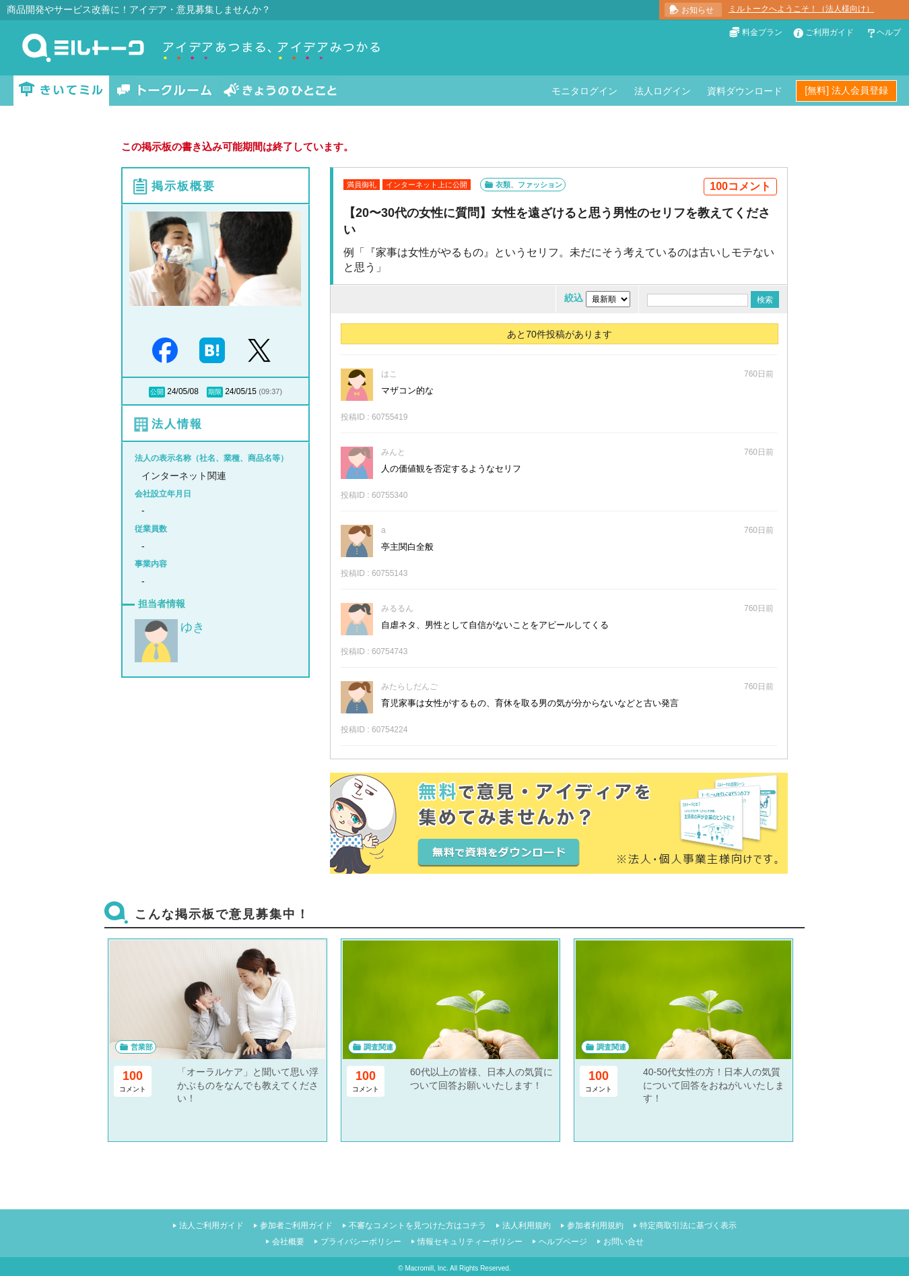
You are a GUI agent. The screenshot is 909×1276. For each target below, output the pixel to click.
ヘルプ (889, 32)
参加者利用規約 (595, 1225)
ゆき (192, 627)
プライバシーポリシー (361, 1241)
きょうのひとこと (280, 90)
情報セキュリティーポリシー (470, 1241)
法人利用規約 (526, 1225)
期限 (215, 391)
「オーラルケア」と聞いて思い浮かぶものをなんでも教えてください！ (247, 1085)
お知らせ (697, 10)
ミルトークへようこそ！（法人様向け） (801, 8)
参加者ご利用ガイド (296, 1225)
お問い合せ (623, 1241)
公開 (157, 391)
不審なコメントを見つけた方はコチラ (417, 1225)
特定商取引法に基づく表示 (688, 1225)
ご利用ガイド (829, 32)
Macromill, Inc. (426, 1268)
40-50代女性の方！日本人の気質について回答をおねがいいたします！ (713, 1085)
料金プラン (762, 32)
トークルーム (164, 90)
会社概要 (288, 1241)
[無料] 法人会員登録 (846, 90)
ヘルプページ (563, 1241)
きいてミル (61, 90)
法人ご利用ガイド (211, 1225)
